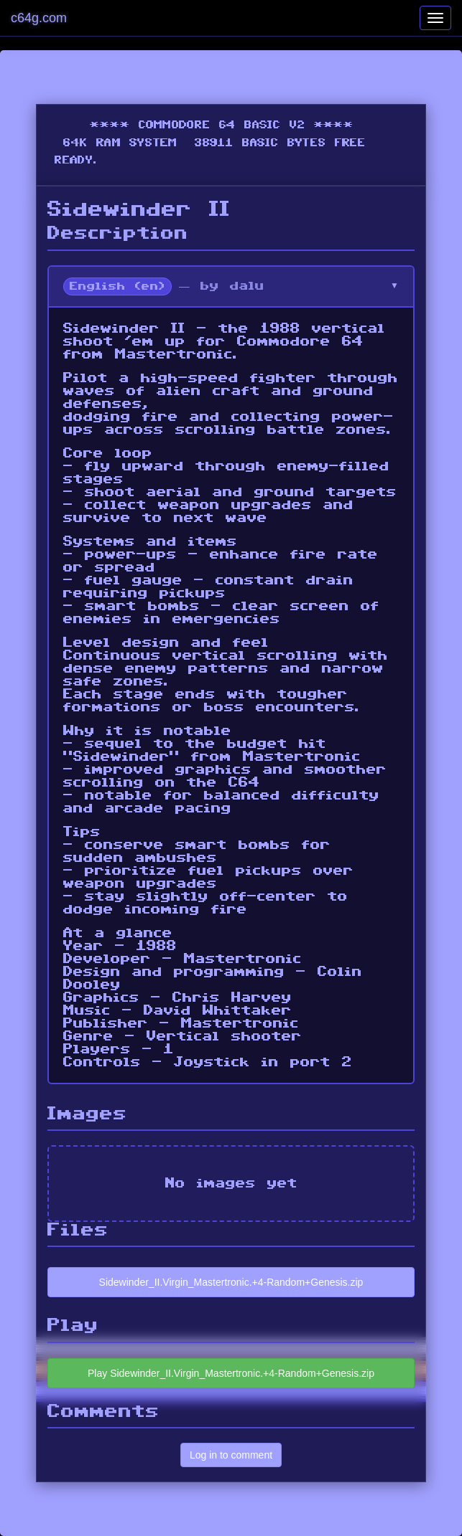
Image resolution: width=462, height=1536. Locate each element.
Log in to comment (231, 1455)
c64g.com (39, 18)
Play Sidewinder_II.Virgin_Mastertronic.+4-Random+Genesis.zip (231, 1373)
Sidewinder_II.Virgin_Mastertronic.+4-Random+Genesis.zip (231, 1282)
